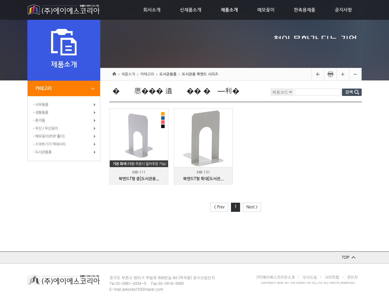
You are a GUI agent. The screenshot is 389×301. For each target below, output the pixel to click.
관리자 (352, 276)
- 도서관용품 (42, 152)
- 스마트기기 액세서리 (49, 144)
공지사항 (343, 10)
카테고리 (43, 88)
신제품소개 (190, 10)
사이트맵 (332, 276)
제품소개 (229, 10)
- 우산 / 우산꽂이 (45, 128)
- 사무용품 (40, 105)
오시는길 (310, 276)
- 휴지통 (39, 120)
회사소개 (151, 10)
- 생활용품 (40, 112)
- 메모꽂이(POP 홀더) (49, 136)
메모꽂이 (265, 10)
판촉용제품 (304, 10)
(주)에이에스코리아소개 (275, 276)
